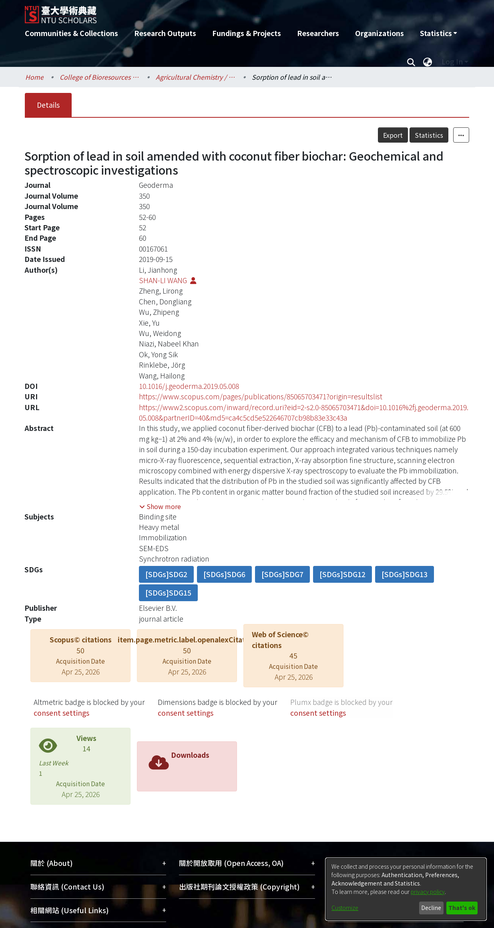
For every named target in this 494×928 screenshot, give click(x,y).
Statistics (429, 135)
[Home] (204, 11)
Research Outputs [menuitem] (165, 33)
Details (48, 105)
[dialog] (406, 889)
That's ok (461, 908)
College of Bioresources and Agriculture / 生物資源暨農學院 (100, 77)
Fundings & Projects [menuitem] (246, 33)
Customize (344, 908)
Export (393, 135)
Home (34, 77)
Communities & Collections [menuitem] (71, 33)
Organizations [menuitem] (379, 33)
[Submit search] (411, 61)
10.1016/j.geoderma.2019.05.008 (189, 386)
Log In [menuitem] (452, 61)
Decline (431, 908)
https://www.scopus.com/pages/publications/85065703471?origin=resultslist (260, 396)
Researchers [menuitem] (318, 33)
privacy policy (428, 892)
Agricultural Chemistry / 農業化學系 (196, 77)
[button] (160, 506)
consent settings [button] (61, 713)
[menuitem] (438, 33)
